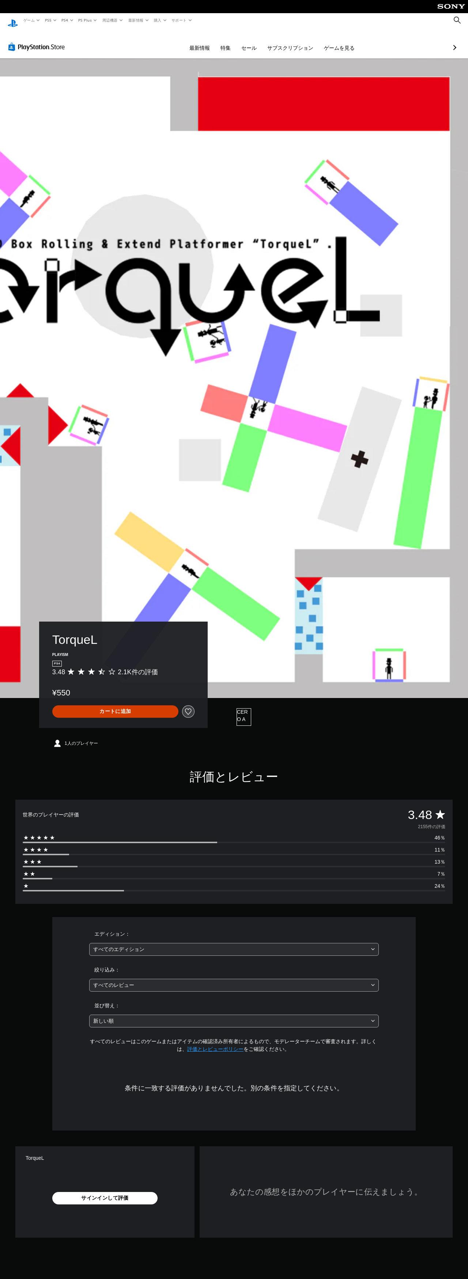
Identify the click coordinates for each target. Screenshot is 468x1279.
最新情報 (135, 20)
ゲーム (28, 20)
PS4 (65, 20)
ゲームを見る (300, 41)
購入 (158, 20)
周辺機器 (110, 20)
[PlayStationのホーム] (13, 20)
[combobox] (234, 942)
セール (210, 41)
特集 (187, 41)
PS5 (48, 20)
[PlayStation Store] (38, 40)
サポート (179, 20)
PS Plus (85, 20)
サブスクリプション (252, 41)
